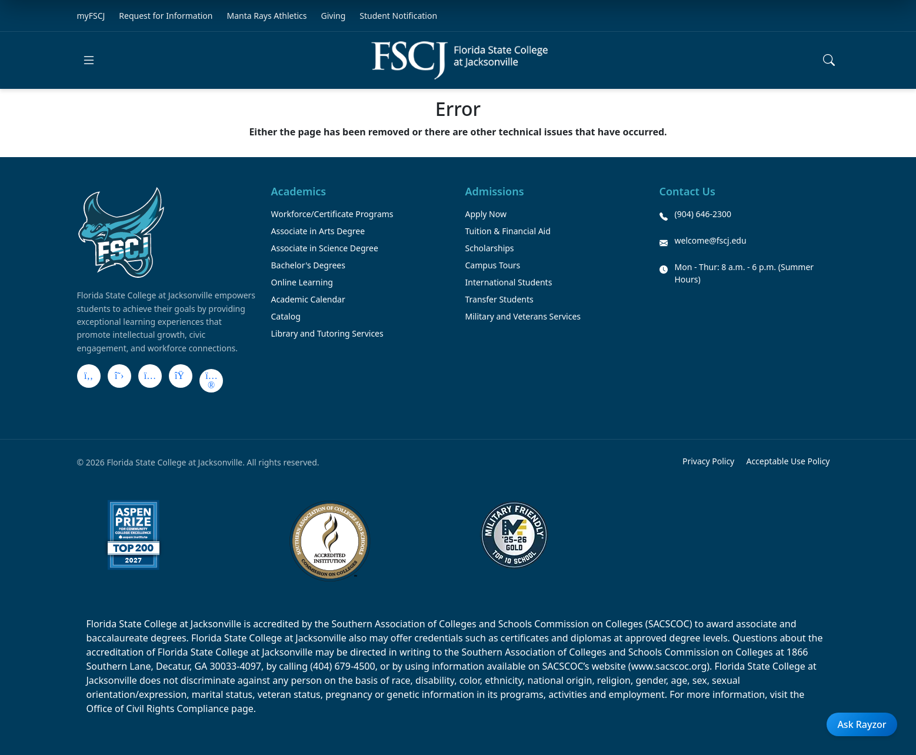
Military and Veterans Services (523, 316)
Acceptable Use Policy (788, 461)
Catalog (286, 316)
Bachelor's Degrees (308, 265)
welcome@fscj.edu (711, 240)
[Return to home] (459, 60)
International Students (508, 282)
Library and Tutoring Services (327, 333)
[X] (119, 376)
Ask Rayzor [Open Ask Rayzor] (861, 724)
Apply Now (486, 213)
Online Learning (302, 282)
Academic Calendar (308, 299)
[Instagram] (150, 376)
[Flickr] (211, 381)
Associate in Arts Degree (318, 231)
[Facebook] (89, 376)
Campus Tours (493, 265)
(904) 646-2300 (703, 213)
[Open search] (829, 60)
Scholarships (489, 248)
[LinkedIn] (180, 376)
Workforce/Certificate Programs (332, 213)
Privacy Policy (708, 461)
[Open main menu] (89, 60)
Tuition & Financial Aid (508, 231)
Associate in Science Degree (324, 248)
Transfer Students (499, 299)
